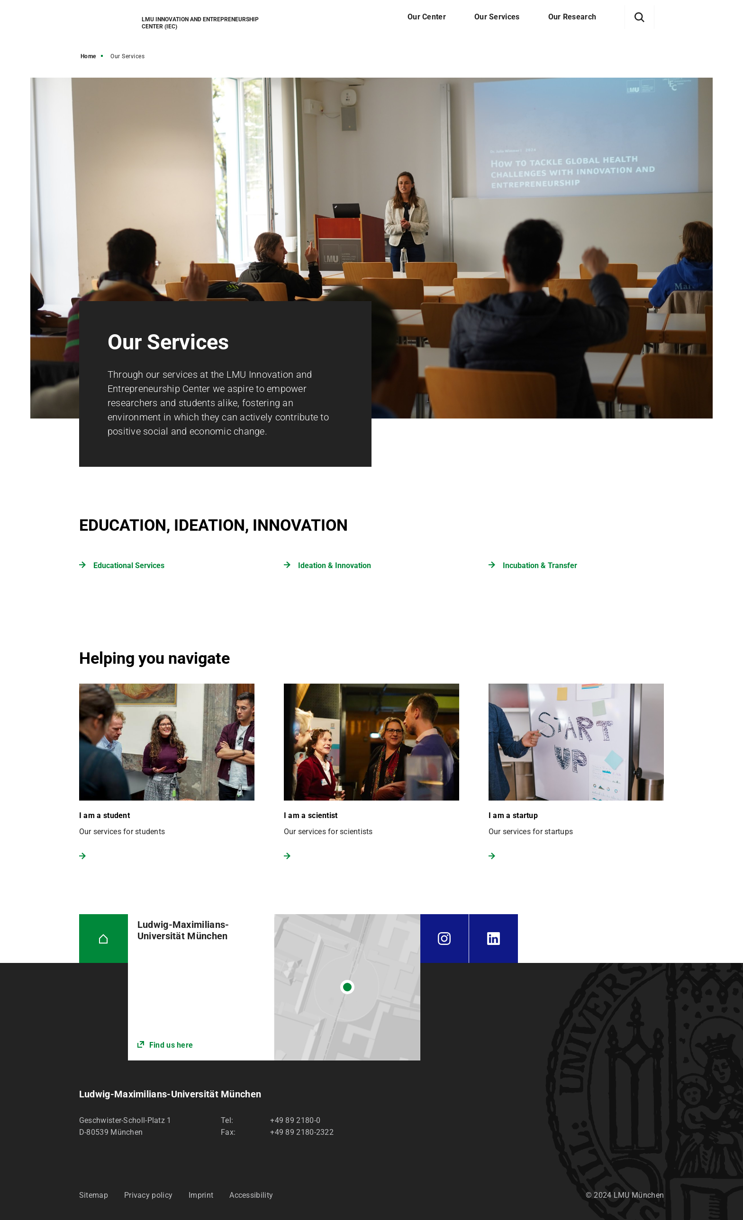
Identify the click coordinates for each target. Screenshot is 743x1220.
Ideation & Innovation (334, 565)
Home (88, 56)
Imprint (201, 1195)
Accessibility (251, 1195)
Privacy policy (148, 1195)
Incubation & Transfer (540, 565)
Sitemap (93, 1195)
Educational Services (128, 565)
